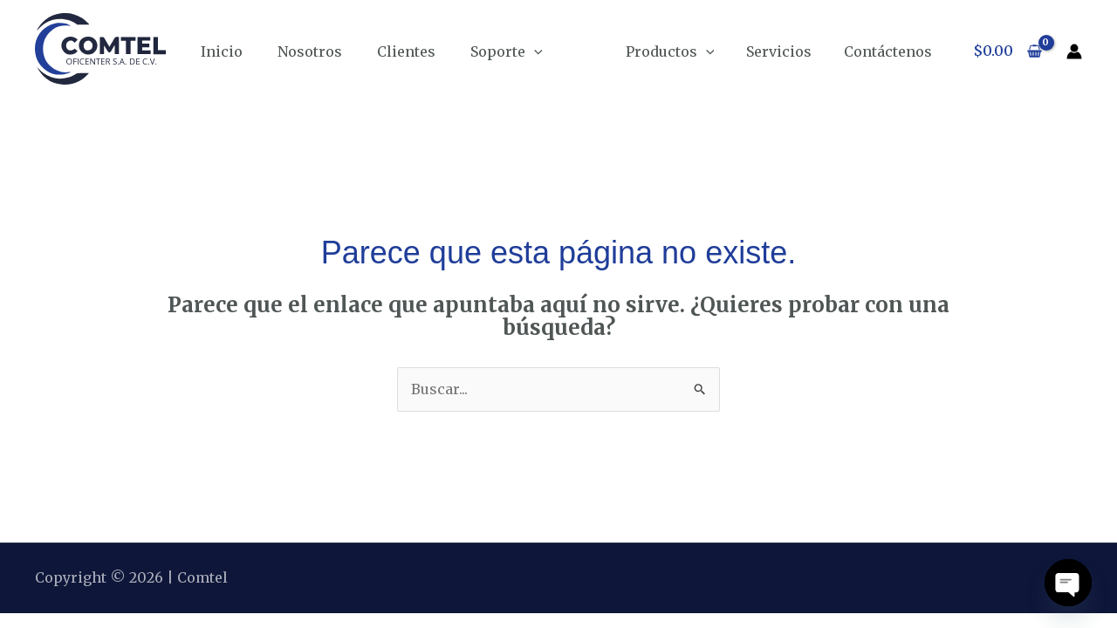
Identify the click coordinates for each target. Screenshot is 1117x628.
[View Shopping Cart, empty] (1007, 51)
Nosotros (310, 51)
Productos (680, 51)
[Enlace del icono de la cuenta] (1074, 51)
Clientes (406, 51)
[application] (534, 51)
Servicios (785, 51)
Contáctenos (890, 51)
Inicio (222, 51)
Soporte (506, 51)
